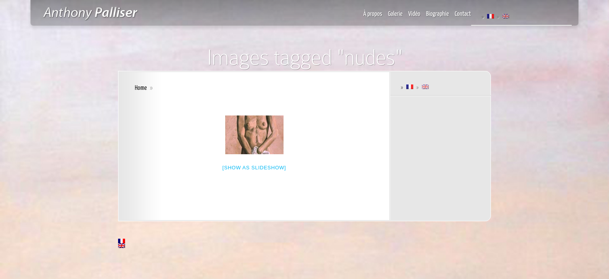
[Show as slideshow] (254, 167)
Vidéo (414, 14)
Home (141, 88)
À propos (372, 14)
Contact (463, 14)
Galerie (395, 14)
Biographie (437, 14)
